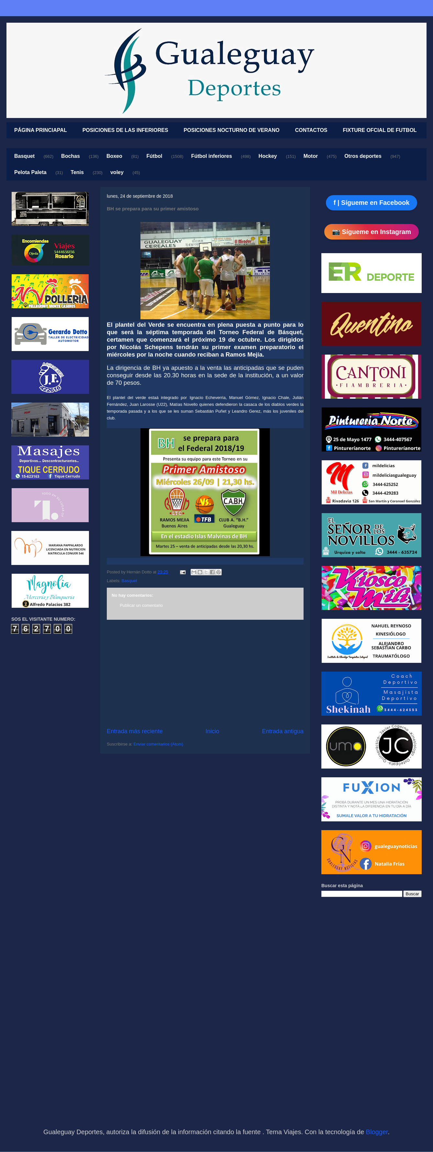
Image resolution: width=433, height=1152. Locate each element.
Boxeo (114, 156)
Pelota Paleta (30, 172)
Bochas (70, 156)
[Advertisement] (205, 673)
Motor (311, 156)
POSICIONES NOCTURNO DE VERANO (232, 130)
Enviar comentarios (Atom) (158, 744)
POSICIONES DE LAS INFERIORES (125, 130)
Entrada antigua (283, 731)
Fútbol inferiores (211, 156)
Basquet (24, 156)
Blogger (377, 1131)
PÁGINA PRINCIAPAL (40, 130)
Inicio (212, 731)
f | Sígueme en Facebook (372, 202)
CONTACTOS (311, 130)
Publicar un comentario (141, 605)
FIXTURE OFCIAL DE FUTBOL (380, 130)
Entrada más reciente (135, 731)
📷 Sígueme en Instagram (371, 231)
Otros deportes (363, 156)
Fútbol (154, 156)
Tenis (77, 172)
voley (117, 172)
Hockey (268, 156)
